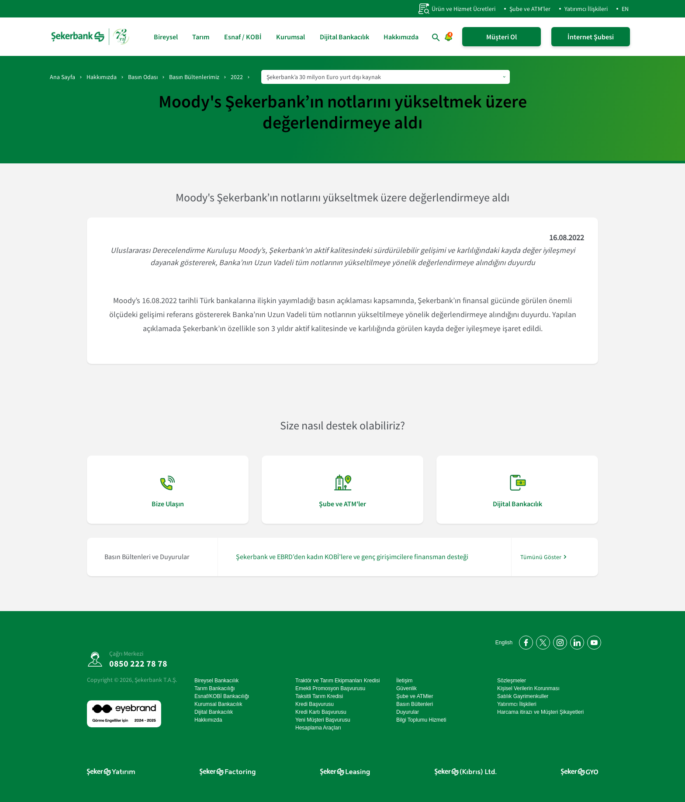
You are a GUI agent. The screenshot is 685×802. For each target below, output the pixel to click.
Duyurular (407, 712)
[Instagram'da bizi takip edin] (558, 641)
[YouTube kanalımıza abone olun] (592, 641)
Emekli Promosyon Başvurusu (330, 688)
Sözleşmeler (511, 681)
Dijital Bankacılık (344, 36)
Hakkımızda (401, 36)
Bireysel (166, 36)
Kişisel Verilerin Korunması (528, 688)
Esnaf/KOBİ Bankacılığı (221, 696)
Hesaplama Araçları (318, 728)
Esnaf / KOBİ (243, 36)
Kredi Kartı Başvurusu (320, 712)
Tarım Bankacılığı (214, 688)
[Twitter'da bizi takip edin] (541, 641)
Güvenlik (406, 688)
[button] (436, 38)
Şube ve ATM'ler (529, 9)
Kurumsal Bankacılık (218, 704)
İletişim (404, 681)
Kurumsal (290, 36)
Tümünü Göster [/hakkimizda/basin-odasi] (540, 556)
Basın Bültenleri (414, 704)
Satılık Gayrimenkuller (522, 696)
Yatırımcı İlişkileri (586, 9)
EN (625, 9)
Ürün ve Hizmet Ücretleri (456, 9)
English (503, 643)
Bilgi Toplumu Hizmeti (421, 720)
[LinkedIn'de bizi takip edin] (575, 641)
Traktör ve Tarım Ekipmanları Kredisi (337, 681)
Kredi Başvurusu (314, 704)
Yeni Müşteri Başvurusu (322, 720)
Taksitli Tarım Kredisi (319, 696)
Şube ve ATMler (414, 696)
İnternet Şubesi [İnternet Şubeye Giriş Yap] (590, 36)
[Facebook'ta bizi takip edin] (524, 641)
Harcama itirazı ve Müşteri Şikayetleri (540, 712)
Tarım (200, 36)
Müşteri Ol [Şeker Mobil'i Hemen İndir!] (501, 36)
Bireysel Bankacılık (216, 681)
